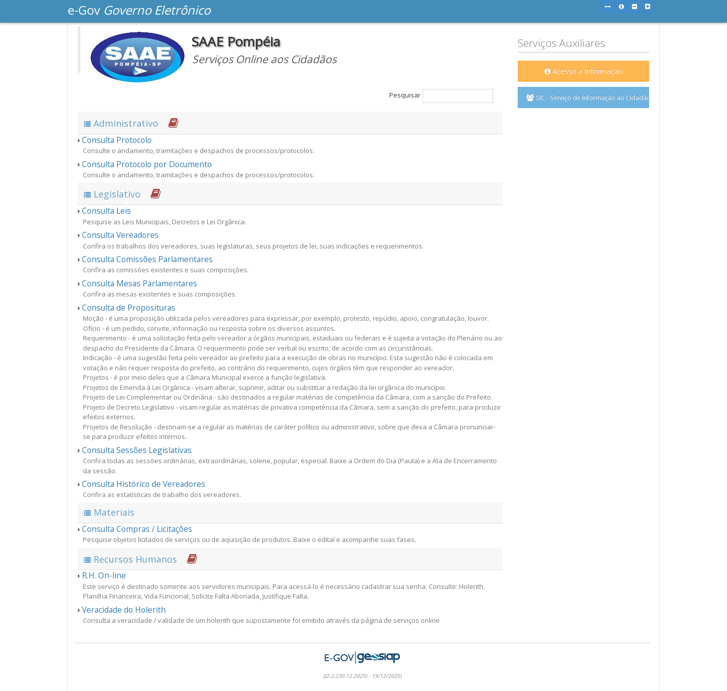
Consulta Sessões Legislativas (137, 450)
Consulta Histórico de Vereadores (143, 483)
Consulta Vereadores (120, 234)
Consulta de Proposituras (128, 307)
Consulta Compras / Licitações (137, 528)
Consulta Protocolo (117, 139)
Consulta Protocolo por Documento (147, 164)
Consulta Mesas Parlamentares (139, 283)
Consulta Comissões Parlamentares (147, 259)
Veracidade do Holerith (124, 609)
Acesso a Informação (583, 71)
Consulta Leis (106, 210)
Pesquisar (441, 96)
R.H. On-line (104, 575)
